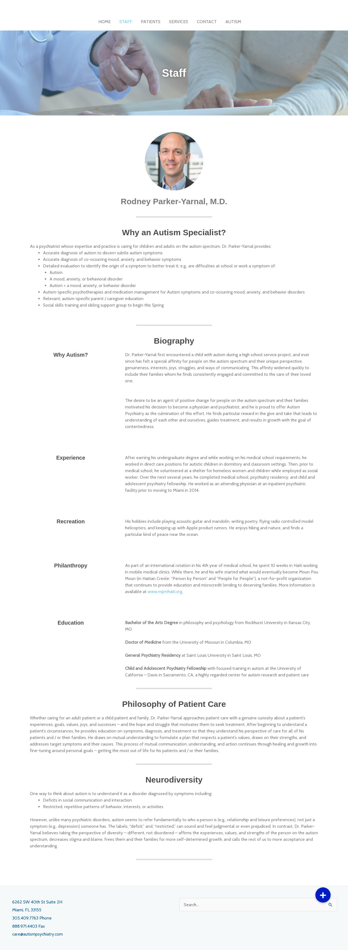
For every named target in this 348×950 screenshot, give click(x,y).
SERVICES (178, 21)
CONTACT (207, 21)
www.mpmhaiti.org (165, 591)
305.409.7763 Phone (32, 918)
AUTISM (233, 21)
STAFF (125, 21)
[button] (323, 895)
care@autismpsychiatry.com (37, 934)
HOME (104, 21)
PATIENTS (150, 21)
